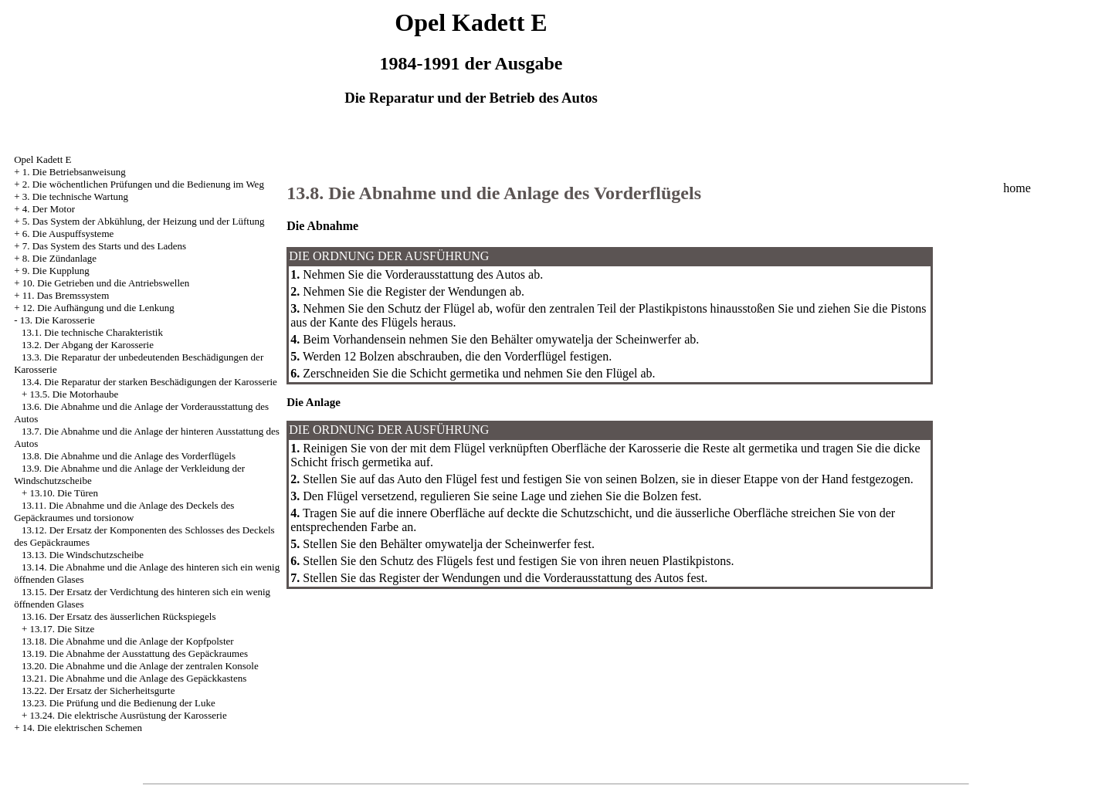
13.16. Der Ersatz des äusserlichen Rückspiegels (119, 616)
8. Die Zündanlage (59, 258)
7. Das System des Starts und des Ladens (104, 246)
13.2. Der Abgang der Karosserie (88, 344)
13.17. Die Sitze (61, 629)
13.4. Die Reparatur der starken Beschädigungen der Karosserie (149, 382)
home (1017, 188)
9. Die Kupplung (56, 270)
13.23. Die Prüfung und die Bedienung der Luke (118, 703)
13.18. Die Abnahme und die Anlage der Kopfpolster (128, 641)
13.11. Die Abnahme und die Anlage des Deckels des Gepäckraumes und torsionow (124, 511)
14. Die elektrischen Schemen (82, 727)
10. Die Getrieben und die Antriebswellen (106, 283)
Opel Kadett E (42, 159)
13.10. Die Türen (63, 493)
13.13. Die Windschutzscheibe (83, 554)
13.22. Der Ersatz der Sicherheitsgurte (98, 690)
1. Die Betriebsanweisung (74, 172)
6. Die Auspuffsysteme (68, 233)
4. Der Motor (48, 209)
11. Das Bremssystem (66, 295)
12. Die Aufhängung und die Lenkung (98, 307)
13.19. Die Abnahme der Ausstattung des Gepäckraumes (135, 653)
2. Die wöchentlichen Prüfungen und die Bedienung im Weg (143, 184)
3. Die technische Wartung (75, 196)
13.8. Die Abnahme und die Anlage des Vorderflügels (129, 456)
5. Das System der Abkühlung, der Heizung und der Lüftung (143, 221)
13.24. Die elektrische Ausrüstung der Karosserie (127, 715)
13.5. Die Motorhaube (73, 394)
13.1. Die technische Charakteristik (92, 332)
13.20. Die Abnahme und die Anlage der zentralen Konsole (140, 666)
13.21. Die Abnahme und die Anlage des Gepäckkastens (134, 678)
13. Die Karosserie (57, 320)
